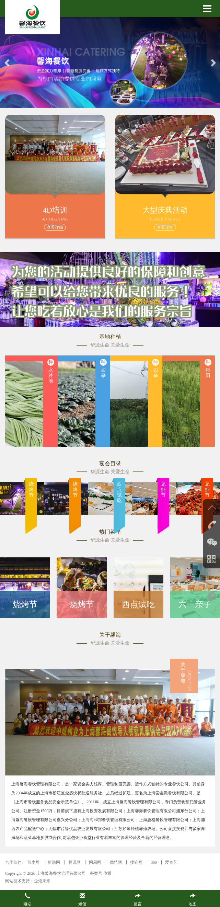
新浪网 (54, 862)
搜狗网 (136, 862)
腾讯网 (74, 862)
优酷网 (115, 862)
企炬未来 (42, 880)
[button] (7, 62)
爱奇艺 (171, 862)
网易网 (95, 862)
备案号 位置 (101, 873)
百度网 (33, 862)
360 (154, 862)
